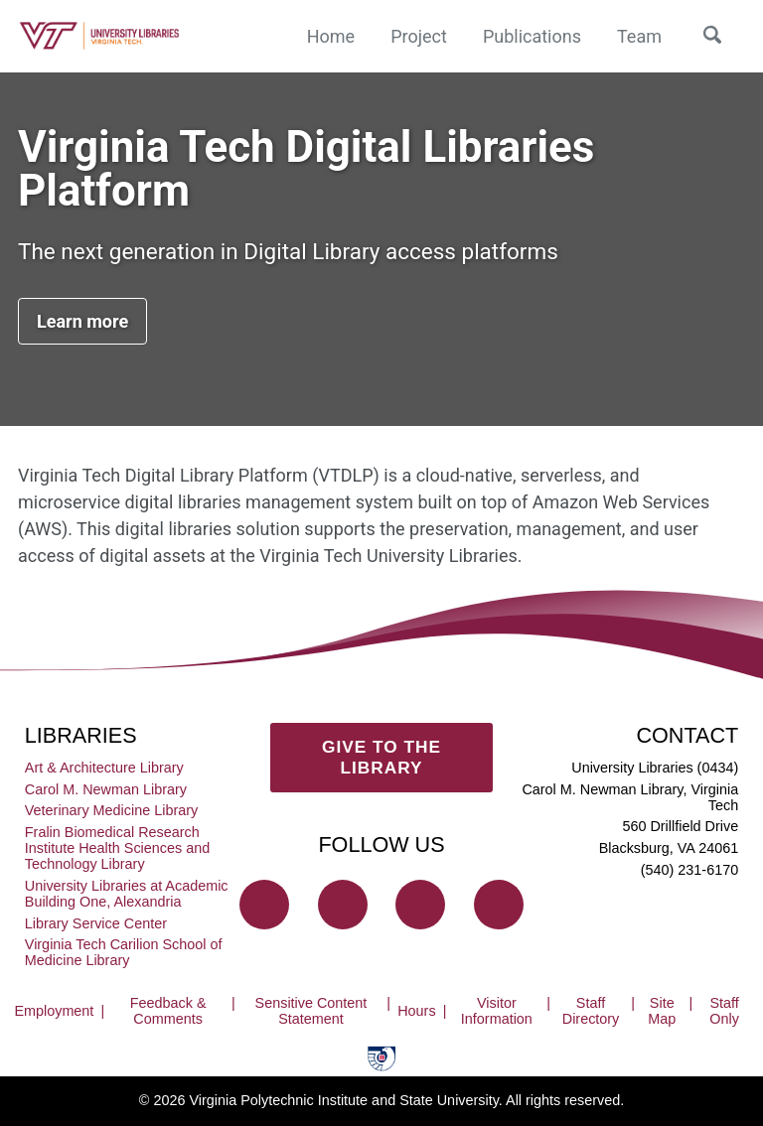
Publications (532, 36)
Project (418, 36)
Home (331, 36)
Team (639, 36)
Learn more (82, 321)
